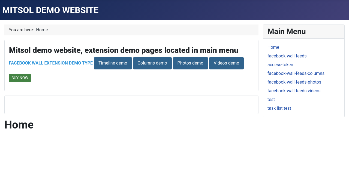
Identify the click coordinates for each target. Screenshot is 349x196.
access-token (280, 64)
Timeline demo (112, 63)
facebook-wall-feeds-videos (293, 90)
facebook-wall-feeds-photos (294, 82)
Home (273, 47)
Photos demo (190, 63)
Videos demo (226, 63)
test (271, 99)
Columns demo (152, 63)
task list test (279, 108)
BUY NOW (19, 78)
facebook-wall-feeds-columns (295, 73)
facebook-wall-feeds (286, 56)
